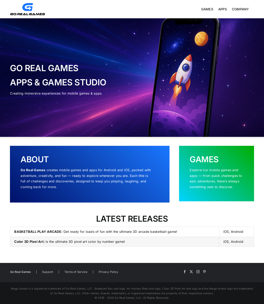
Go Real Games (20, 271)
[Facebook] (184, 271)
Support (47, 271)
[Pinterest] (204, 271)
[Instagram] (198, 271)
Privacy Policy (108, 271)
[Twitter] (191, 271)
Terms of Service (76, 271)
